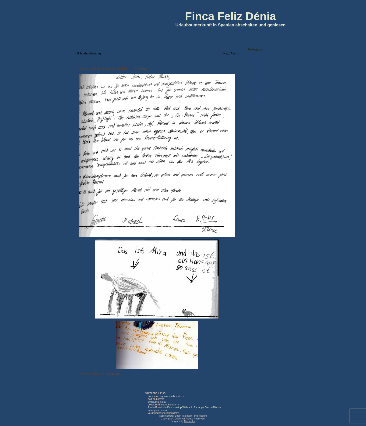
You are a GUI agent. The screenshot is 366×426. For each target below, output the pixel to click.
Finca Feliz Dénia (230, 16)
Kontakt (258, 86)
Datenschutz (261, 91)
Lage (256, 66)
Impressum (260, 96)
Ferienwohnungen (264, 61)
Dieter (143, 68)
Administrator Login (170, 415)
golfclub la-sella (156, 401)
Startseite (259, 56)
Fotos (256, 76)
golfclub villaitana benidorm (163, 404)
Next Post (229, 53)
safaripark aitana (157, 410)
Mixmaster (189, 421)
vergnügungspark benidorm (163, 413)
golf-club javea (156, 398)
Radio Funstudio (157, 407)
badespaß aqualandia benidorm (166, 396)
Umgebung (265, 71)
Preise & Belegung (264, 81)
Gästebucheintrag (89, 53)
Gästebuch (113, 373)
